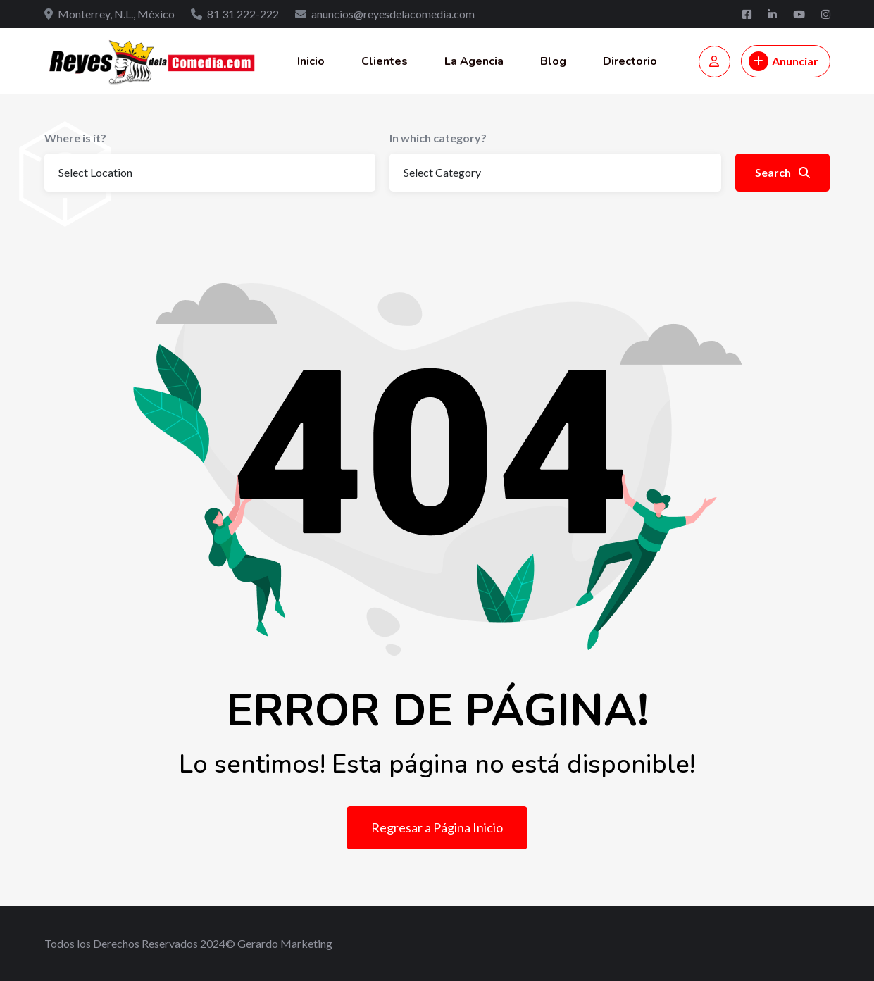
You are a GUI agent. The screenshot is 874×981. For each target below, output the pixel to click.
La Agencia (474, 61)
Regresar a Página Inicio (437, 827)
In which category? (438, 137)
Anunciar (783, 61)
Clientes (384, 61)
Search (782, 172)
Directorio (630, 61)
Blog (553, 61)
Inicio (311, 61)
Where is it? (75, 137)
